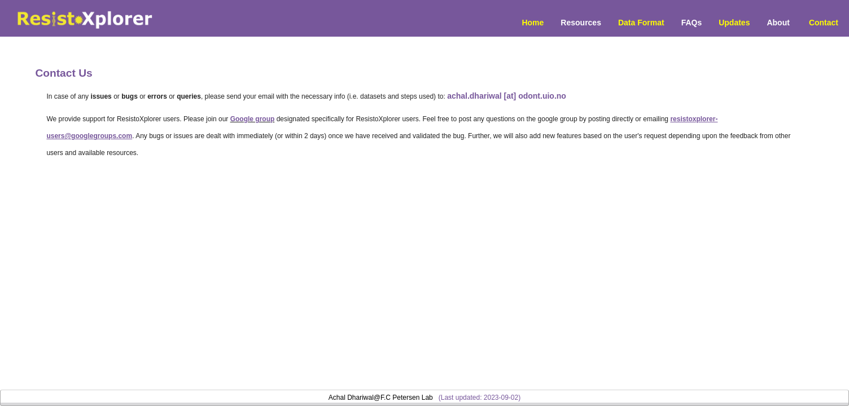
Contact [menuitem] (823, 22)
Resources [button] (581, 22)
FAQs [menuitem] (691, 22)
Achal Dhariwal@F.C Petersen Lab (381, 397)
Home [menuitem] (533, 22)
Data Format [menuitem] (641, 22)
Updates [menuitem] (734, 22)
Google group (252, 119)
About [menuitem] (778, 22)
